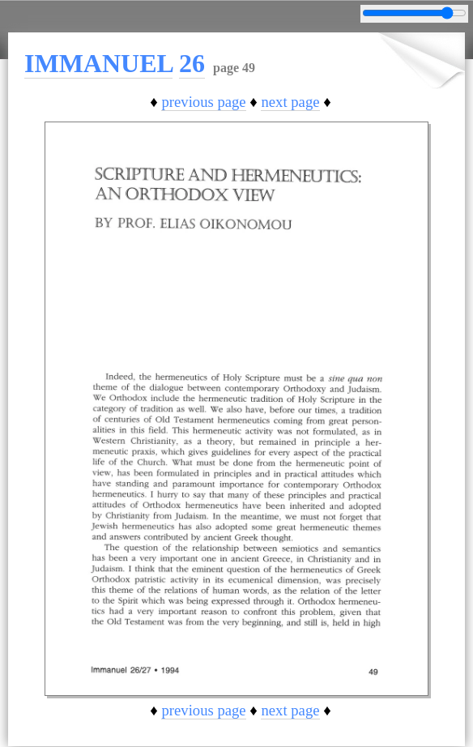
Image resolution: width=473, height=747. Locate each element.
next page (290, 101)
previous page (203, 101)
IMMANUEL (98, 63)
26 (192, 63)
